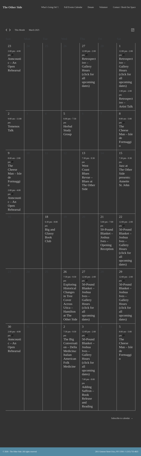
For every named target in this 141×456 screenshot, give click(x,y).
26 (65, 271)
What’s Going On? (50, 7)
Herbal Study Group (67, 130)
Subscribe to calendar (120, 418)
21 (102, 216)
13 (83, 153)
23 (9, 46)
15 (120, 153)
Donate (91, 7)
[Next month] (10, 30)
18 (46, 216)
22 (120, 216)
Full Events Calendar (73, 7)
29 (120, 271)
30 (9, 326)
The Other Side (12, 7)
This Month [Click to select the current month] (20, 30)
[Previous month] (6, 30)
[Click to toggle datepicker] (34, 30)
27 (83, 46)
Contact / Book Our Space (124, 7)
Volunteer (103, 7)
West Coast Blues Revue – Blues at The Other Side (88, 177)
